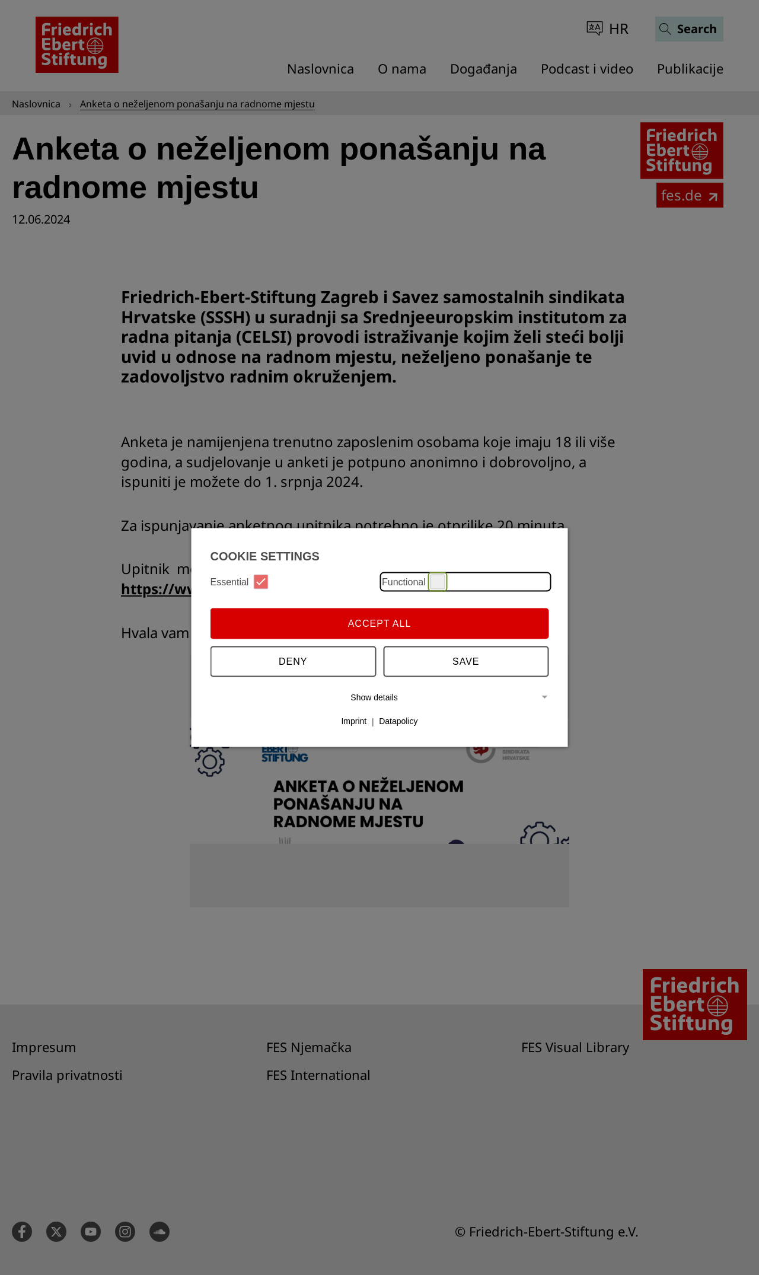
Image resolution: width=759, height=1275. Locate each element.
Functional (413, 582)
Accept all (380, 623)
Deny (293, 661)
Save (466, 661)
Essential (240, 582)
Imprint (353, 721)
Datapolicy (398, 721)
